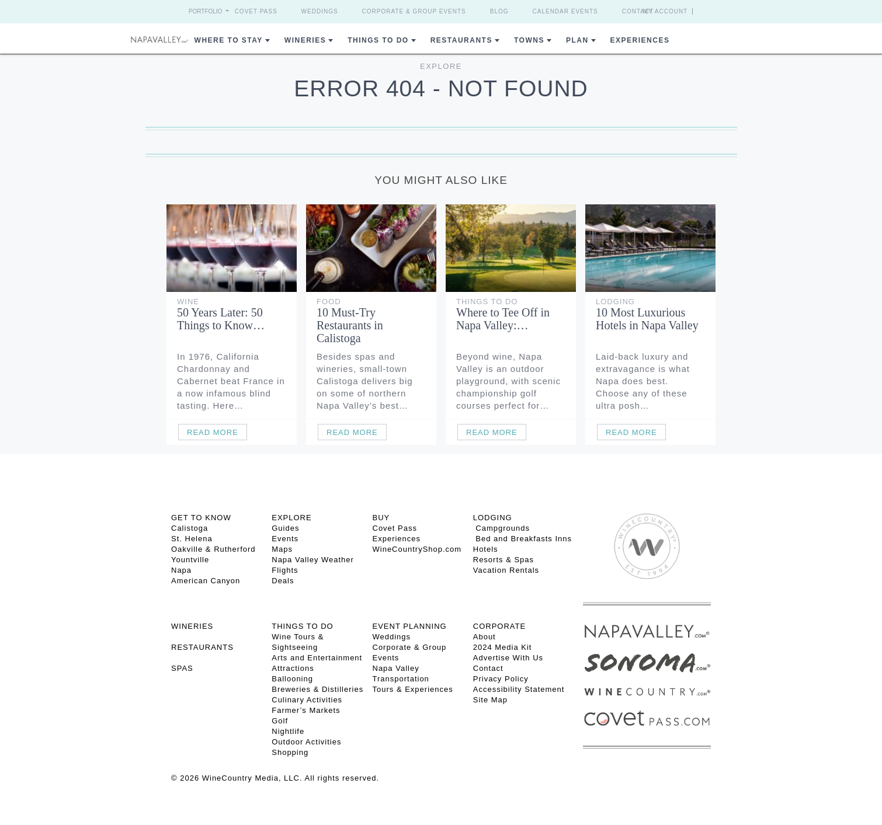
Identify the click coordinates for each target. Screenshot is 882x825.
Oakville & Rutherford (213, 549)
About (484, 636)
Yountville (190, 559)
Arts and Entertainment (317, 657)
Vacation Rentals (506, 570)
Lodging (615, 301)
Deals (283, 580)
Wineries (305, 40)
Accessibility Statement (519, 689)
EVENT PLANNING (410, 626)
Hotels (485, 549)
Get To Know (201, 517)
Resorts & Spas (503, 559)
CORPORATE (499, 626)
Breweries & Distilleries (317, 689)
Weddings (319, 11)
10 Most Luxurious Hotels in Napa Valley (647, 319)
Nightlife (288, 731)
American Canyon (205, 580)
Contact (638, 11)
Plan (577, 40)
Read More (212, 432)
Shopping (290, 752)
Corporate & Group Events (414, 11)
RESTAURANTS (202, 647)
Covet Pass (256, 11)
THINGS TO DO (302, 626)
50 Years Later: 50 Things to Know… (221, 319)
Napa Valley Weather (313, 559)
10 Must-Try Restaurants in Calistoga (350, 325)
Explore (441, 66)
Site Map (490, 699)
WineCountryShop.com (417, 549)
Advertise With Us (508, 657)
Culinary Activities (307, 699)
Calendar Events (565, 11)
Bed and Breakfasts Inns (522, 538)
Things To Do (378, 40)
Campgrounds (501, 528)
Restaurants (461, 40)
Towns (529, 40)
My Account (665, 11)
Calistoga (189, 528)
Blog (499, 11)
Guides (285, 528)
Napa (181, 570)
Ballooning (292, 678)
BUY (381, 517)
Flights (285, 570)
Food (329, 301)
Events (285, 538)
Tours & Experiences (413, 689)
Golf (280, 720)
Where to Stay (229, 40)
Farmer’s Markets (306, 710)
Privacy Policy (501, 678)
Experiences (640, 40)
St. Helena (192, 538)
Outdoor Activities (306, 741)
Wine (188, 301)
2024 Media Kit (502, 647)
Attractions (293, 668)
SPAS (182, 668)
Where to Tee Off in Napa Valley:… (503, 319)
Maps (282, 549)
